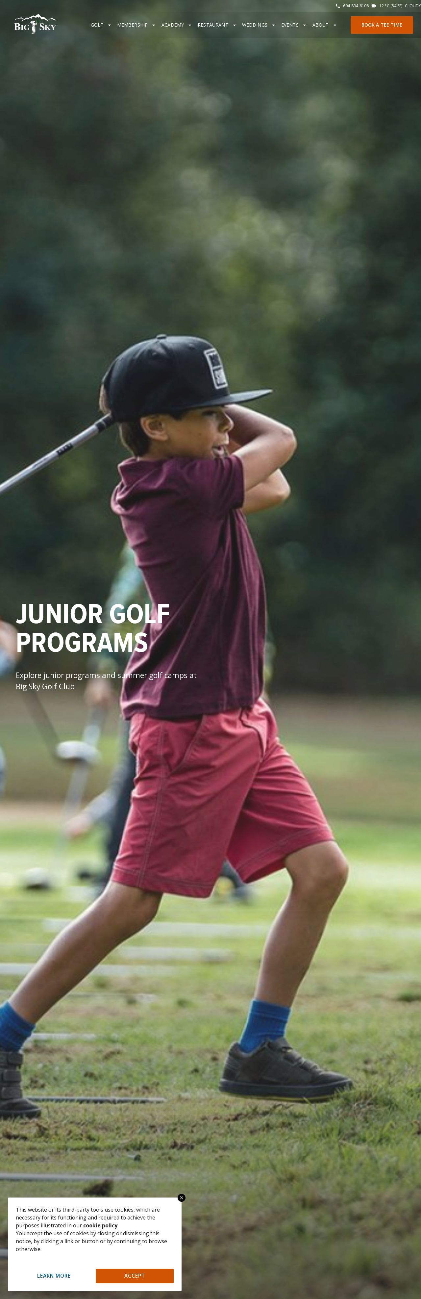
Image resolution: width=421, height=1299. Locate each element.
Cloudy (413, 6)
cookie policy (100, 1225)
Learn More (54, 1275)
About (320, 25)
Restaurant (213, 25)
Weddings (254, 25)
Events (290, 25)
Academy (172, 25)
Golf (97, 25)
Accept (134, 1275)
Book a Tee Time (381, 25)
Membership (132, 25)
